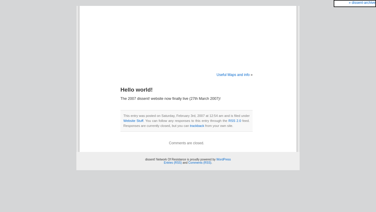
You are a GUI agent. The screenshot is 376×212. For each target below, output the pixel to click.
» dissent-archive (362, 3)
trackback (197, 125)
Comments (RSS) (199, 162)
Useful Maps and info (233, 75)
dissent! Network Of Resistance (188, 32)
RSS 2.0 (235, 120)
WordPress (223, 159)
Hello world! (136, 90)
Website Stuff (133, 120)
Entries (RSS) (173, 162)
